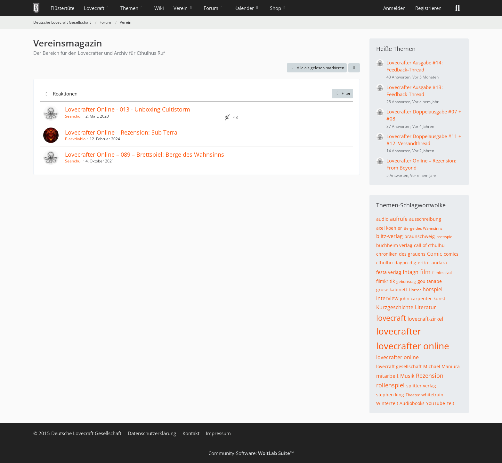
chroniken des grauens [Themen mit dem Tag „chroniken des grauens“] (400, 254)
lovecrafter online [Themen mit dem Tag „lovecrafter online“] (412, 346)
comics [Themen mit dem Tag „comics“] (451, 254)
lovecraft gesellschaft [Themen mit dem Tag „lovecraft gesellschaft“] (399, 366)
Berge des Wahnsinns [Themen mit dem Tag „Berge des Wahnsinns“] (423, 228)
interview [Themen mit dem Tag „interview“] (387, 298)
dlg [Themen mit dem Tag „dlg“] (412, 263)
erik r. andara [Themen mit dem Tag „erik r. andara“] (432, 263)
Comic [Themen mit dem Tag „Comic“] (434, 253)
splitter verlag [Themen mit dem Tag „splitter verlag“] (421, 386)
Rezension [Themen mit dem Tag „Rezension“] (429, 375)
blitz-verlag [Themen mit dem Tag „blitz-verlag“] (389, 236)
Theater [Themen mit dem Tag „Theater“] (413, 395)
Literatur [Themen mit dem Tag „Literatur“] (425, 307)
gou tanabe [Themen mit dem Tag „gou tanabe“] (429, 281)
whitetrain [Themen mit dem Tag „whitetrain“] (432, 395)
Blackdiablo (75, 139)
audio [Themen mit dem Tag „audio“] (382, 219)
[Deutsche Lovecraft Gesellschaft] (36, 8)
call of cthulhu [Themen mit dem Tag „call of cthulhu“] (429, 245)
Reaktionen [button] (65, 93)
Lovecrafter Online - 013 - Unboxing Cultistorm (127, 109)
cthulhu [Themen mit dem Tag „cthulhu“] (384, 263)
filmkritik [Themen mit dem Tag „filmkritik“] (385, 281)
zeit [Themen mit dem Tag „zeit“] (450, 403)
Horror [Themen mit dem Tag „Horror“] (415, 290)
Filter (342, 93)
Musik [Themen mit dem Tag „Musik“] (407, 375)
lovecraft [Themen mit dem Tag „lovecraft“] (391, 318)
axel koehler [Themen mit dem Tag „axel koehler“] (389, 228)
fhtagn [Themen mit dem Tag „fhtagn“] (410, 272)
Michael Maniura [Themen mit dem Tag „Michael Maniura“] (441, 366)
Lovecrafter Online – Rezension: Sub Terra (121, 132)
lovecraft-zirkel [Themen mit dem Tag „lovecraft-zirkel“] (425, 318)
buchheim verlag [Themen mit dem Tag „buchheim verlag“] (394, 245)
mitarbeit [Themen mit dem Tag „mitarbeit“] (387, 375)
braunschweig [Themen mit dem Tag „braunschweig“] (419, 236)
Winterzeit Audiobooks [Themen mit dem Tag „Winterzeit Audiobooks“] (400, 403)
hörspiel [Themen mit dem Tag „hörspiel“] (432, 289)
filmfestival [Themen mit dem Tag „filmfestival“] (442, 272)
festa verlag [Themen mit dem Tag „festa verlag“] (388, 272)
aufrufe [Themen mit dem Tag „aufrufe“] (399, 218)
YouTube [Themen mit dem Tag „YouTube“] (435, 403)
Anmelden (394, 8)
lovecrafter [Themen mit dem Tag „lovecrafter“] (398, 331)
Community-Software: (251, 453)
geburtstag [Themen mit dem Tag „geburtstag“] (406, 281)
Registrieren (428, 8)
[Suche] (457, 8)
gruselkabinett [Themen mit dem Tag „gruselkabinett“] (391, 289)
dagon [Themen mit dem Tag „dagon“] (401, 263)
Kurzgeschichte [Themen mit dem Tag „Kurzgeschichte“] (394, 307)
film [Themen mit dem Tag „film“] (425, 272)
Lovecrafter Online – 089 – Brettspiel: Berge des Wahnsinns (144, 154)
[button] (354, 68)
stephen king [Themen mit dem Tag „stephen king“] (390, 395)
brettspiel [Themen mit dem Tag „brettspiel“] (444, 236)
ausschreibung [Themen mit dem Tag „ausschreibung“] (425, 219)
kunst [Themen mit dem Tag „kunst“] (439, 298)
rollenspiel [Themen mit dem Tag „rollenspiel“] (390, 385)
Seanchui (73, 116)
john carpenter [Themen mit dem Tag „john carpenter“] (416, 298)
